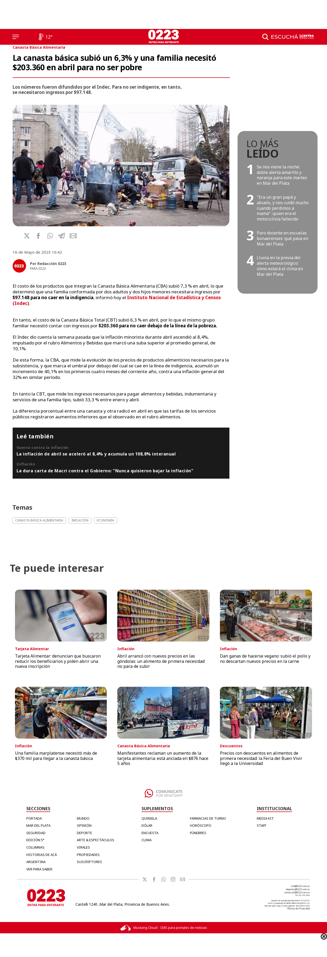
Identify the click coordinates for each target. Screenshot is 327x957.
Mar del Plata (38, 825)
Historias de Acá (41, 854)
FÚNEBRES (198, 832)
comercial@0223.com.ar (297, 892)
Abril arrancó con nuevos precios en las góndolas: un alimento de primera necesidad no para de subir (161, 661)
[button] (50, 236)
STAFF (261, 825)
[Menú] (15, 37)
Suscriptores (89, 861)
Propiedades (88, 854)
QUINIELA (149, 818)
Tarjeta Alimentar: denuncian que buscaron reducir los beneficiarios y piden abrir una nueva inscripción (58, 661)
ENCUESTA (150, 832)
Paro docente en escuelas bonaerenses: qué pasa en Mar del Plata (282, 238)
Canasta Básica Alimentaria (39, 47)
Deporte (84, 832)
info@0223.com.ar (300, 886)
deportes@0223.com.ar (298, 889)
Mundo (83, 818)
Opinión (84, 825)
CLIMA (147, 840)
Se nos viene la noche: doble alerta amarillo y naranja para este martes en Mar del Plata (282, 175)
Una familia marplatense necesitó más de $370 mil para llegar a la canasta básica (56, 755)
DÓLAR (147, 825)
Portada (34, 818)
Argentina (36, 861)
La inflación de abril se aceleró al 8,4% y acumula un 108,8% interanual (96, 454)
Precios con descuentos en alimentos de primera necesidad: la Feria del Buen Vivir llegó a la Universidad (261, 758)
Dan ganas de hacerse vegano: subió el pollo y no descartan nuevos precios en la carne (265, 658)
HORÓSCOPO (200, 825)
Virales (83, 847)
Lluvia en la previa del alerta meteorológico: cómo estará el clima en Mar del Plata (280, 266)
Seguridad (36, 832)
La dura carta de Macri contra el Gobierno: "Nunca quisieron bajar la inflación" (105, 471)
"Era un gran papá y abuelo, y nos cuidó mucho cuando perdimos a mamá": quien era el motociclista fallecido (283, 208)
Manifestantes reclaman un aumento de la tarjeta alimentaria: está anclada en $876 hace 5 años (162, 758)
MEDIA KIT (265, 818)
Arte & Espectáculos (95, 840)
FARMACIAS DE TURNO (208, 818)
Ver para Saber (39, 869)
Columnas (35, 847)
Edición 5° (35, 840)
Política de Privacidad (298, 908)
